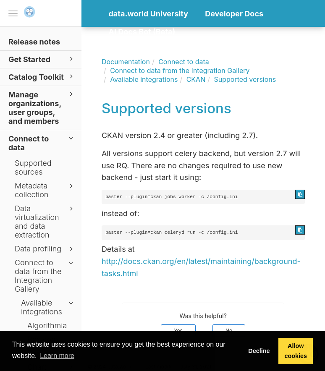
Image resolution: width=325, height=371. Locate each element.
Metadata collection (45, 190)
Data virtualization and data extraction (45, 221)
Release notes (34, 41)
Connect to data (42, 142)
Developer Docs (234, 13)
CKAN (196, 79)
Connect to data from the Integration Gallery (45, 275)
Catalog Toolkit (42, 76)
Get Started (42, 59)
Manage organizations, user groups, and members (42, 107)
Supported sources (33, 167)
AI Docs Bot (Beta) (142, 31)
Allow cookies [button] (295, 350)
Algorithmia (47, 325)
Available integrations (48, 307)
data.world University (149, 13)
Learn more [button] (57, 355)
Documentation (126, 61)
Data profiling (45, 248)
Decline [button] (259, 350)
